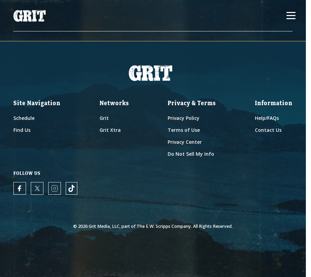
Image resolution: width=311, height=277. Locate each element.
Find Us (21, 130)
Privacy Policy (183, 118)
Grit (104, 118)
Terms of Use (184, 130)
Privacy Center (185, 142)
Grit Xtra (110, 130)
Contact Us (268, 130)
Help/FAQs (267, 118)
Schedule (24, 118)
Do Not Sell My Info (191, 154)
